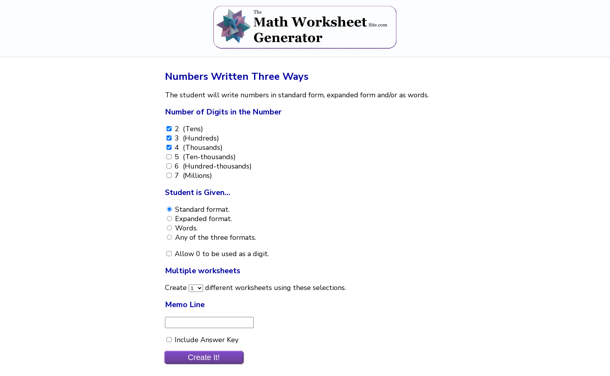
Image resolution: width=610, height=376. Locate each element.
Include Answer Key (205, 339)
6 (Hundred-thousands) (212, 166)
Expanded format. (202, 218)
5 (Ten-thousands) (204, 157)
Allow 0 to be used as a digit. (221, 253)
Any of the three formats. (214, 237)
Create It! (204, 357)
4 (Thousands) (198, 147)
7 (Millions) (192, 175)
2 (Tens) (188, 129)
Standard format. (201, 209)
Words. (185, 228)
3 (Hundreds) (196, 138)
